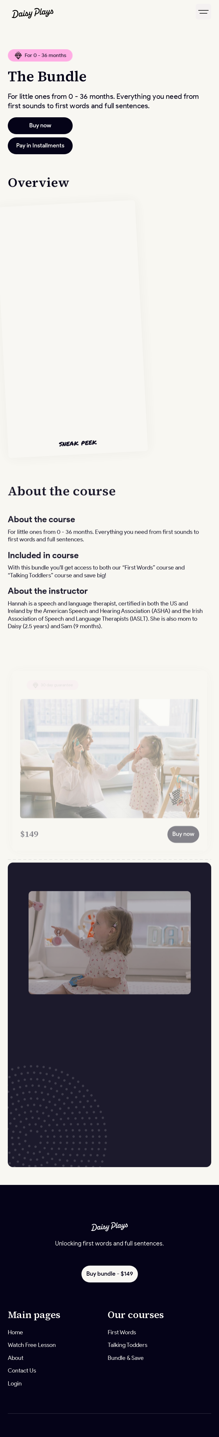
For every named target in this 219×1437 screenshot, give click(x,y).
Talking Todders (127, 1345)
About (15, 1358)
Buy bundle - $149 (109, 1273)
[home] (57, 11)
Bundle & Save (126, 1358)
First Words (122, 1332)
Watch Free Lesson (32, 1345)
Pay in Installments (40, 145)
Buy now (40, 125)
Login (15, 1383)
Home (15, 1332)
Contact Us (22, 1370)
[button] (203, 11)
